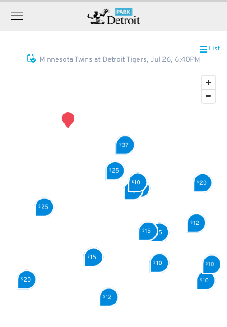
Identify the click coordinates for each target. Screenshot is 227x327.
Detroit (113, 16)
